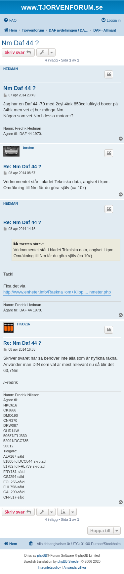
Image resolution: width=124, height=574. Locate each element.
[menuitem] (10, 20)
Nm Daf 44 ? (20, 43)
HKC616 (23, 324)
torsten (28, 148)
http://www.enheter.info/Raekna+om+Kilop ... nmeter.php (57, 291)
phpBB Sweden (69, 561)
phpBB (42, 555)
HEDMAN (10, 69)
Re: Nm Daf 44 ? (22, 166)
